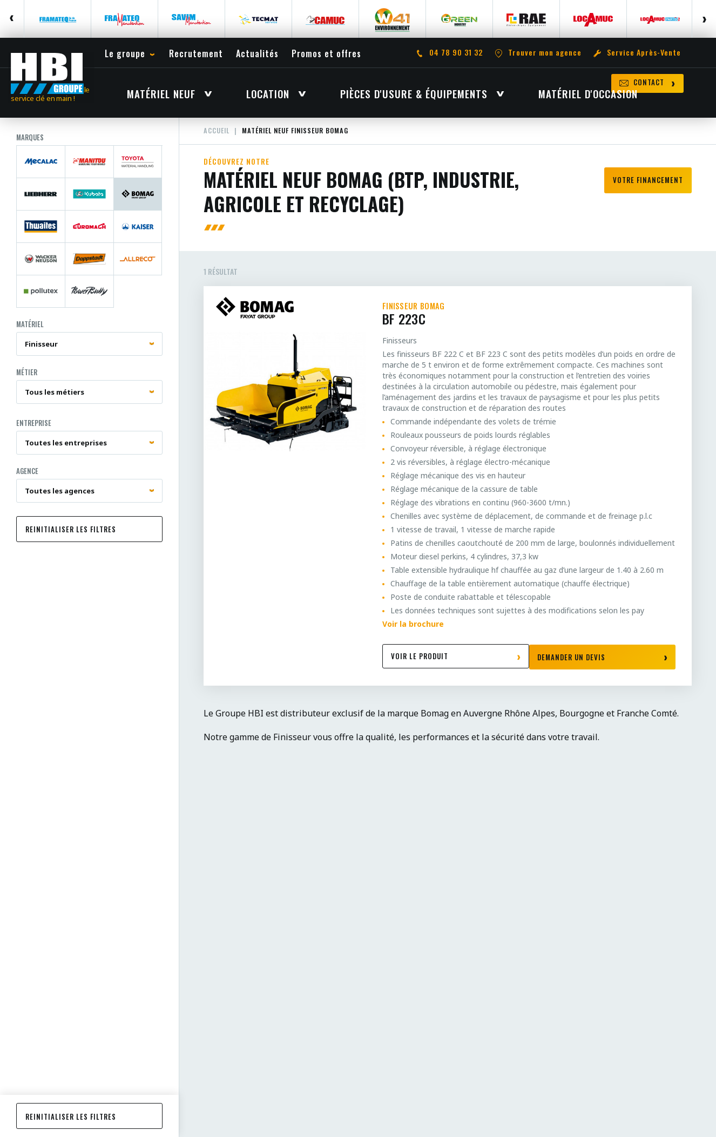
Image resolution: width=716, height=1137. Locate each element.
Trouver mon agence (545, 54)
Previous (12, 19)
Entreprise (33, 431)
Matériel (30, 332)
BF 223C (529, 323)
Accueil (217, 139)
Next (704, 19)
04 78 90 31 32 (456, 54)
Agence (27, 479)
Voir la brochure (413, 632)
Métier (26, 380)
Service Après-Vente (644, 54)
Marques (30, 145)
